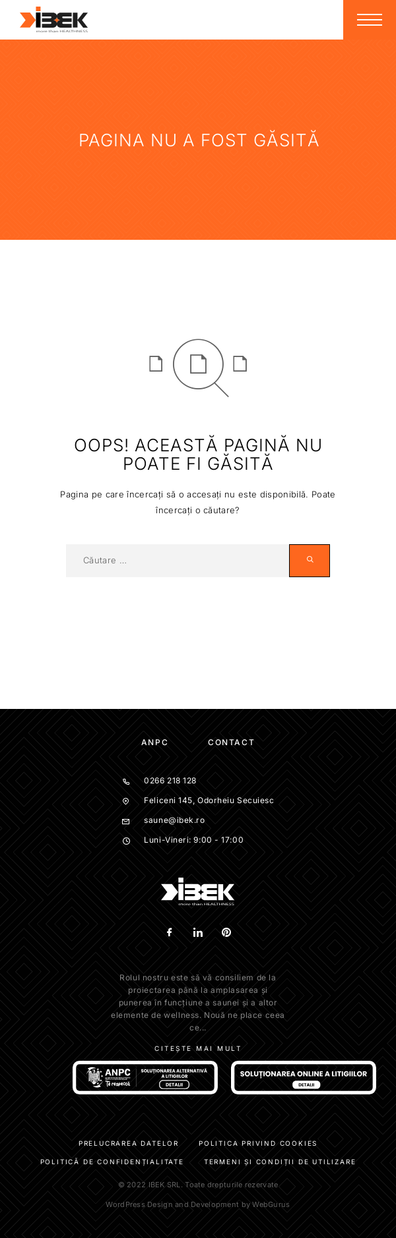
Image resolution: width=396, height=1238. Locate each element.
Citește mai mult (198, 1048)
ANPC (154, 742)
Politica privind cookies (258, 1143)
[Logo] (54, 20)
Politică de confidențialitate (112, 1162)
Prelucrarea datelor (129, 1143)
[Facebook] (170, 933)
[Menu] (369, 20)
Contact (231, 742)
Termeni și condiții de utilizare (280, 1162)
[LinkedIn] (198, 933)
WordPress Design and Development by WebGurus (198, 1204)
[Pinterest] (227, 933)
